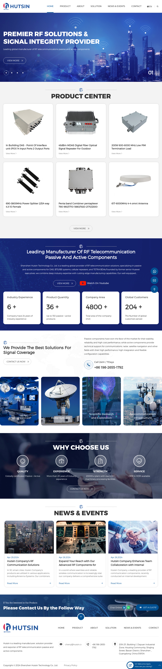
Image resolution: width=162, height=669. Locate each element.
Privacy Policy (70, 665)
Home (50, 6)
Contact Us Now (18, 361)
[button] (149, 399)
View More (15, 60)
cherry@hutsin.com (74, 644)
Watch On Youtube (94, 283)
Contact (136, 6)
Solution (96, 6)
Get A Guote (148, 607)
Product (65, 6)
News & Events (116, 6)
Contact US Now (81, 489)
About (80, 6)
